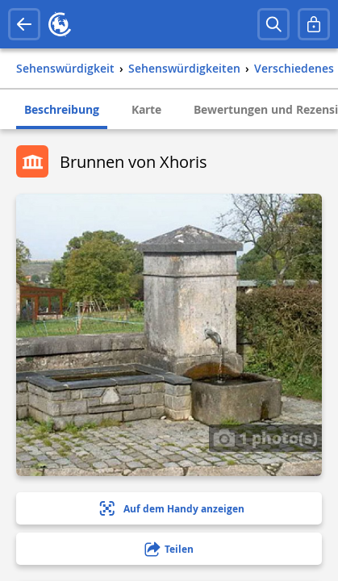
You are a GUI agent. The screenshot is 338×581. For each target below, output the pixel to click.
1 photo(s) (265, 437)
